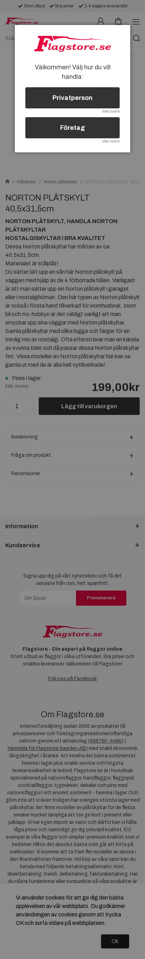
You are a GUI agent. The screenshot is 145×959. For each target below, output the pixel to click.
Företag (72, 127)
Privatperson (72, 97)
